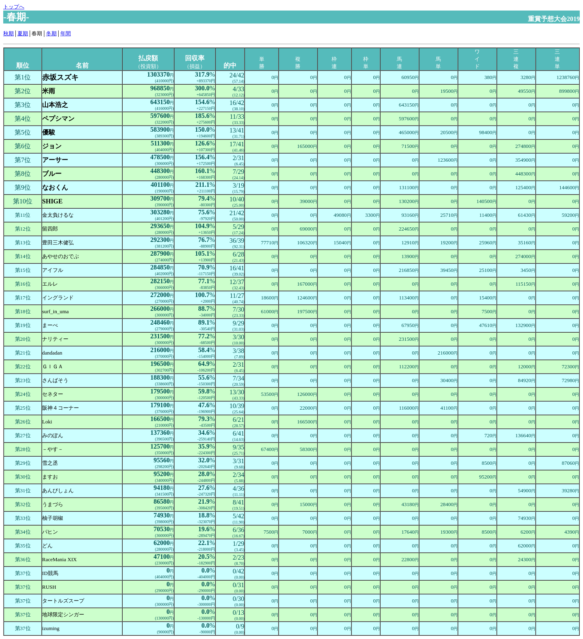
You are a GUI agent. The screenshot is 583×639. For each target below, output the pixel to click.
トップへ (13, 7)
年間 (65, 33)
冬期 (51, 33)
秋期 (8, 33)
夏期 (22, 33)
